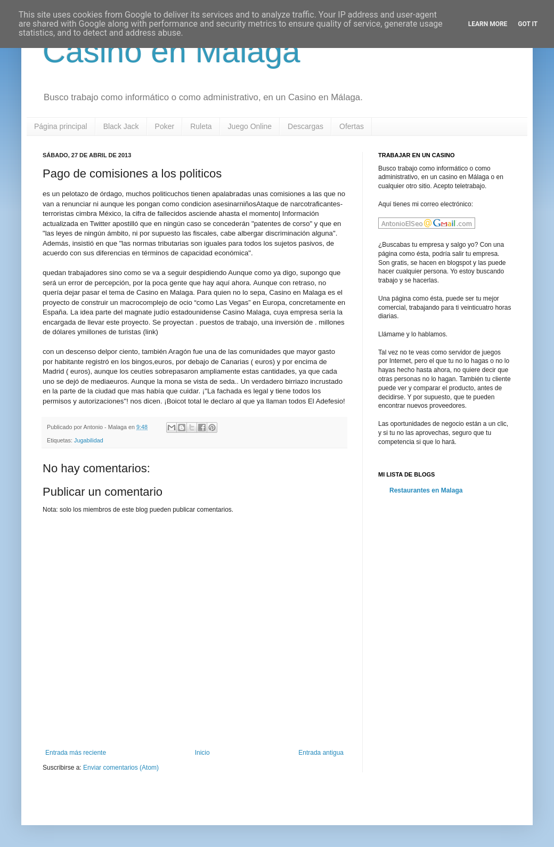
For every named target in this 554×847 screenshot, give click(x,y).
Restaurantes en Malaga (425, 490)
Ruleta (200, 126)
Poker (165, 126)
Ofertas (351, 126)
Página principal (60, 126)
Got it (527, 24)
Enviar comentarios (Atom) (121, 767)
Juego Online (250, 126)
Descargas (305, 126)
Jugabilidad (88, 440)
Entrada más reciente (75, 752)
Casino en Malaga (171, 51)
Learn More (488, 24)
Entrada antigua (321, 752)
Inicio (202, 752)
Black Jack (121, 126)
